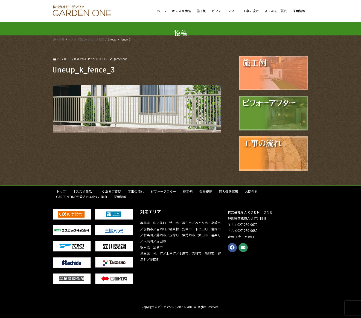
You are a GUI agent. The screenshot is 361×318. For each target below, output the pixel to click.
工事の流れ (136, 191)
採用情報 (120, 196)
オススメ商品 (82, 191)
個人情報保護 (228, 191)
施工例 (187, 191)
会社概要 (205, 191)
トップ (61, 191)
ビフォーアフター (163, 191)
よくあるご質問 (110, 191)
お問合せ (251, 191)
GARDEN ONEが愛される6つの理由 (81, 196)
